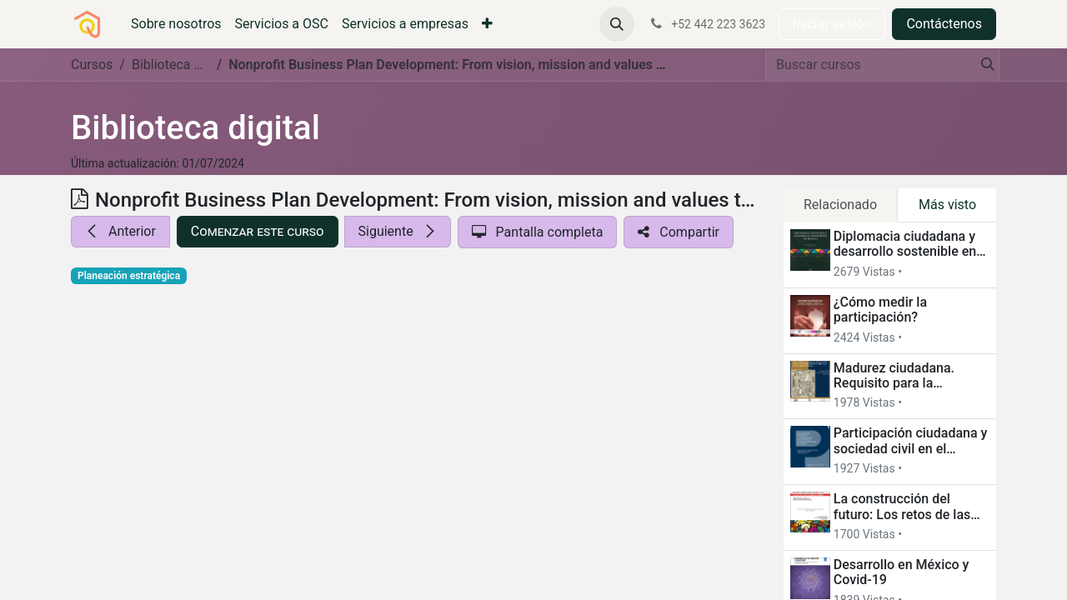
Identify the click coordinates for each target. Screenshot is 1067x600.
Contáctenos (944, 24)
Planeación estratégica (129, 276)
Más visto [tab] (947, 204)
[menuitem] (176, 24)
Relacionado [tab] (840, 204)
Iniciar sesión (832, 24)
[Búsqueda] (983, 65)
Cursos (92, 64)
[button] (616, 24)
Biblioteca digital (195, 128)
